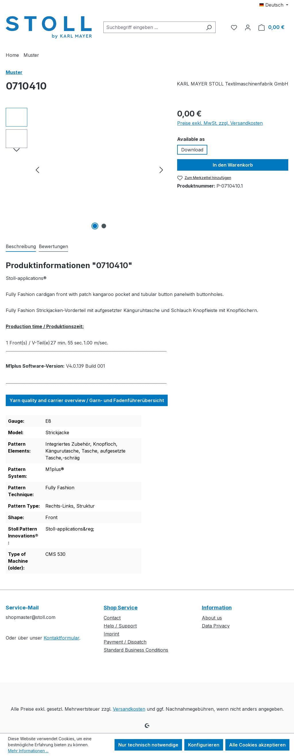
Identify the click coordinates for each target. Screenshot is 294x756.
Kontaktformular (61, 638)
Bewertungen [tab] (53, 246)
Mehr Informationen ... (28, 750)
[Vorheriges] (37, 169)
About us (212, 618)
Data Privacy (216, 626)
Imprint (111, 634)
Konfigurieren (203, 745)
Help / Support (120, 626)
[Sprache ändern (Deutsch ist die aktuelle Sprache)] (273, 5)
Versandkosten (129, 709)
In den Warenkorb (233, 165)
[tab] (21, 246)
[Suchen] (209, 27)
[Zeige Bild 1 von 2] (94, 226)
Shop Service (121, 608)
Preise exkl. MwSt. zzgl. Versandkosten (220, 123)
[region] (85, 169)
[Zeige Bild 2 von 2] (103, 226)
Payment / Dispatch (125, 642)
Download (192, 150)
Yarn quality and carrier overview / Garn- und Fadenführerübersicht (86, 400)
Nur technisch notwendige (148, 745)
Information (217, 608)
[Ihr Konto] (248, 27)
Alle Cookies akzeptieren (257, 745)
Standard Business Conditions (136, 650)
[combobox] (152, 27)
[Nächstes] (161, 169)
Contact (112, 618)
